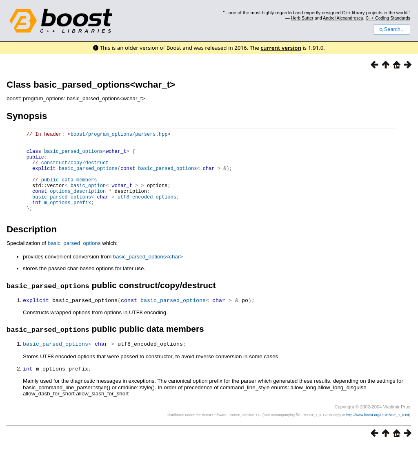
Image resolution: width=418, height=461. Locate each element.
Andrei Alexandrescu (343, 17)
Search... (392, 29)
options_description (78, 204)
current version (280, 47)
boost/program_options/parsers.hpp (119, 135)
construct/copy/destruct (75, 169)
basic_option (88, 197)
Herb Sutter (302, 17)
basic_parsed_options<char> (148, 274)
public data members (69, 190)
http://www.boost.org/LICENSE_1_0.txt (377, 431)
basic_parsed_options (73, 155)
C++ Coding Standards (388, 17)
